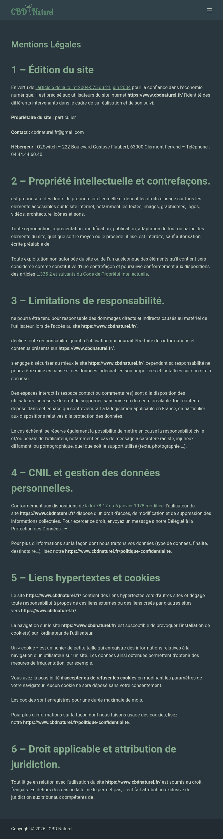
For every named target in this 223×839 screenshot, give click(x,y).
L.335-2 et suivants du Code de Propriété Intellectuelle (92, 274)
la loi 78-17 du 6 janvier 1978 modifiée (124, 506)
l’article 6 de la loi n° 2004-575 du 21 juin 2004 (83, 87)
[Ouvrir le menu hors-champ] (209, 10)
